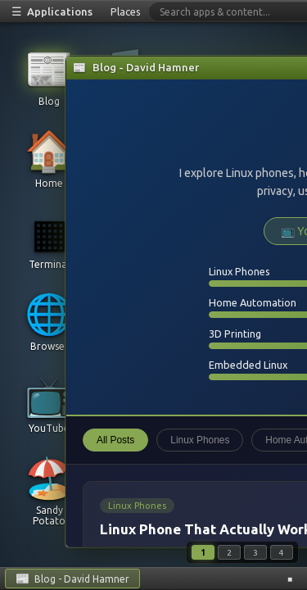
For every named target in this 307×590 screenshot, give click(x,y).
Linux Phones (199, 440)
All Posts (115, 440)
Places (126, 11)
